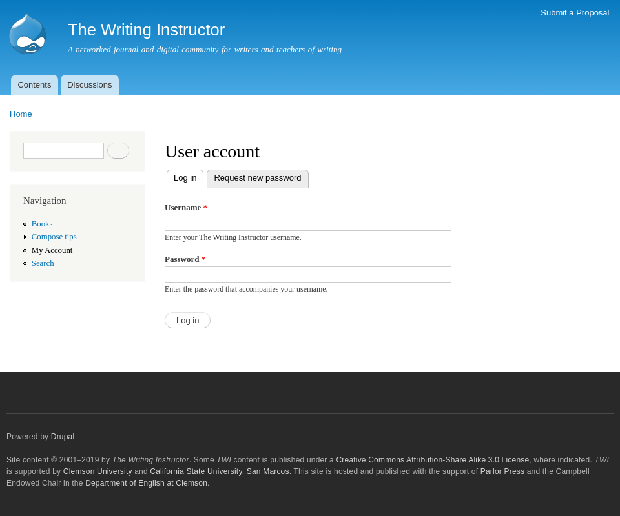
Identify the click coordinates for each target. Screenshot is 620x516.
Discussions (89, 85)
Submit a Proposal (575, 12)
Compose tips (54, 236)
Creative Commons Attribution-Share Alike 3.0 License (432, 459)
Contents (34, 85)
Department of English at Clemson (146, 483)
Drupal (63, 436)
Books (42, 223)
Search (43, 263)
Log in (188, 176)
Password (185, 259)
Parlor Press (502, 471)
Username (186, 207)
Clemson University (97, 471)
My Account (52, 250)
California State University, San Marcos (219, 471)
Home (21, 114)
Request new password (257, 178)
